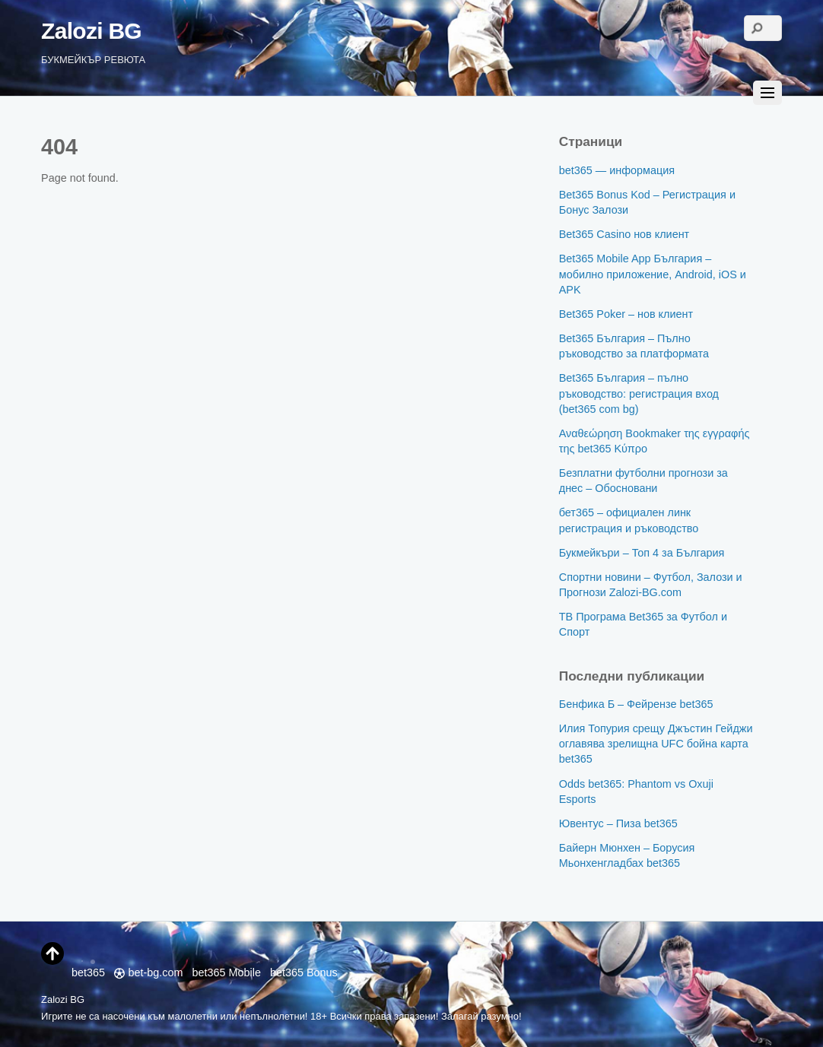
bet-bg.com (148, 972)
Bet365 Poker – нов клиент (626, 314)
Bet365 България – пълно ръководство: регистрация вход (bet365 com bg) (639, 393)
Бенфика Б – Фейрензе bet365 (636, 704)
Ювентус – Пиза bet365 (618, 823)
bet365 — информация (617, 170)
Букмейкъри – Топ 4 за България (642, 553)
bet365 (88, 964)
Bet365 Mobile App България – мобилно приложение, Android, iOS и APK (652, 273)
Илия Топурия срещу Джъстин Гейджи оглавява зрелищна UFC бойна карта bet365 (656, 743)
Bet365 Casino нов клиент (624, 234)
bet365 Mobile (226, 972)
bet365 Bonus (304, 972)
